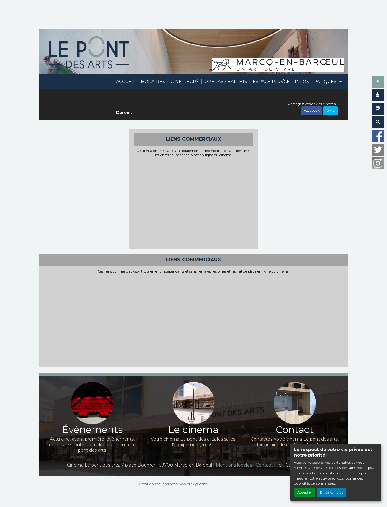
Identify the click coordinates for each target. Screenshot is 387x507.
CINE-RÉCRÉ (185, 81)
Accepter (304, 492)
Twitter (330, 110)
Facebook (312, 110)
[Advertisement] (194, 202)
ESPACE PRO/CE (271, 81)
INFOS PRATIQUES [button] (316, 81)
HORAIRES (153, 81)
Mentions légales (234, 465)
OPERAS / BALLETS (225, 81)
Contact (264, 465)
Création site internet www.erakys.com (173, 484)
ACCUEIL (126, 81)
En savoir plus (331, 492)
